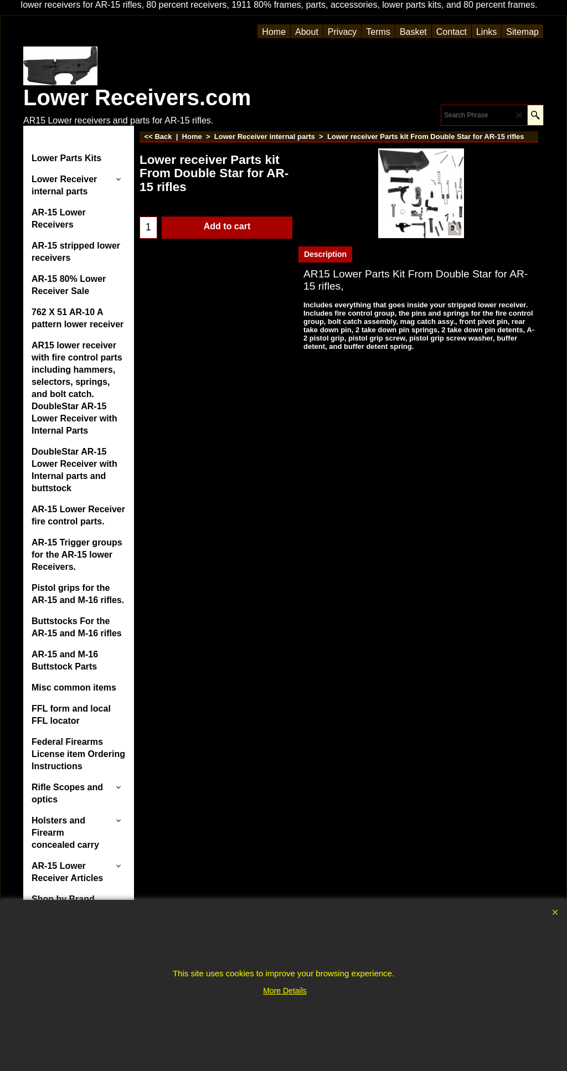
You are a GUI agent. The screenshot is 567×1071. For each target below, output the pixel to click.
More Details (285, 990)
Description (325, 254)
